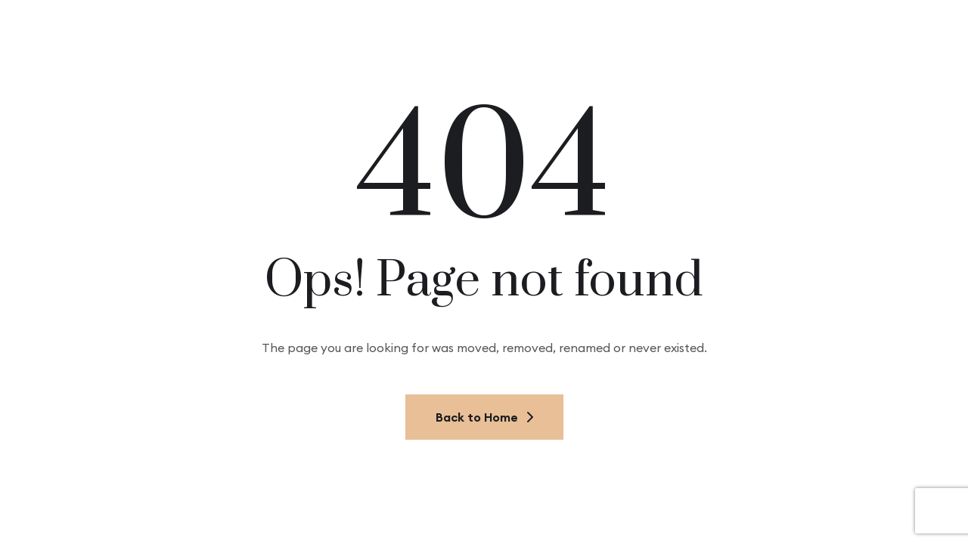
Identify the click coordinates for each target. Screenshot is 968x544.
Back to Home (484, 417)
